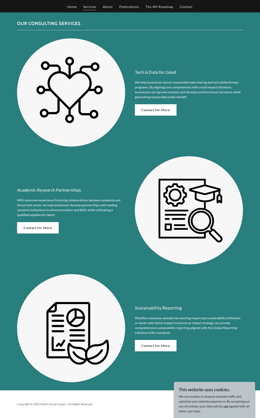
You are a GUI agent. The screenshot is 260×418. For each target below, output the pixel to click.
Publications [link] (129, 7)
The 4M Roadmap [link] (159, 7)
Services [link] (89, 7)
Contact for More (155, 110)
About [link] (108, 7)
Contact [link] (186, 7)
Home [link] (72, 7)
